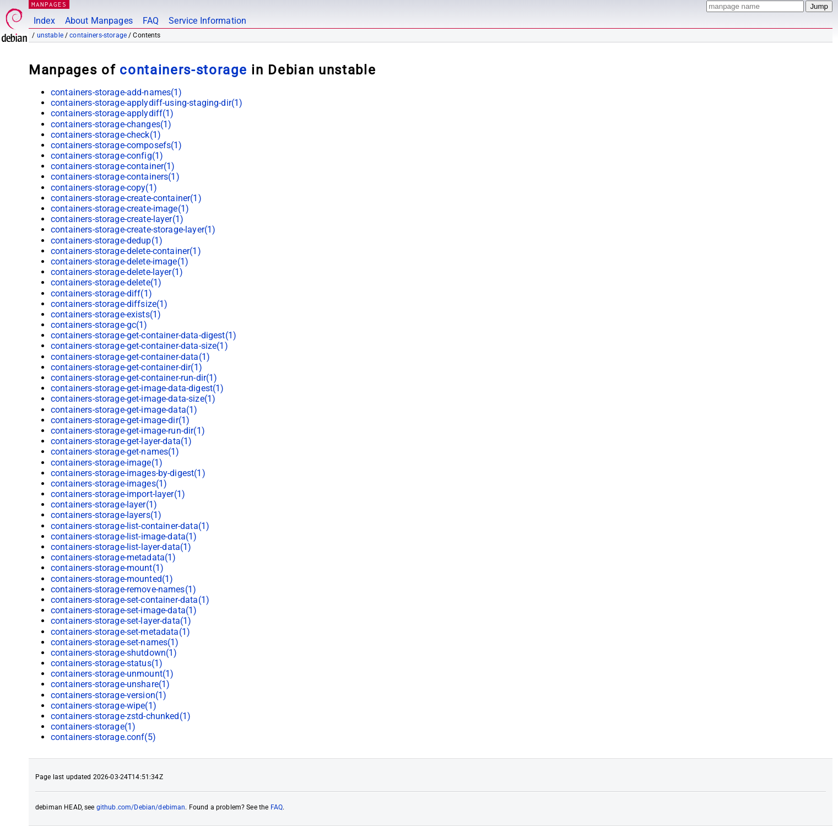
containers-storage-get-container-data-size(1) (139, 346)
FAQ (151, 20)
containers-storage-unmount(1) (112, 673)
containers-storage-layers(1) (106, 515)
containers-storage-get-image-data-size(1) (133, 398)
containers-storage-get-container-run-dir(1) (134, 377)
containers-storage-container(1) (113, 166)
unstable (50, 35)
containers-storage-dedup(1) (107, 240)
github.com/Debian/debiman (141, 807)
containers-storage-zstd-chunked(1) (121, 716)
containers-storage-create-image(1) (120, 208)
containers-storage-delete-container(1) (126, 251)
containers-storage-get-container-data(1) (130, 357)
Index (44, 20)
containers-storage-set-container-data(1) (130, 600)
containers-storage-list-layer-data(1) (121, 547)
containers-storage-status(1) (107, 663)
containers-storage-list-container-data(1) (130, 526)
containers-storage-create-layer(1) (117, 219)
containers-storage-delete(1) (106, 282)
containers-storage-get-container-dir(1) (126, 367)
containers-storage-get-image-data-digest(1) (137, 388)
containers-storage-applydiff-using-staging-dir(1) (146, 103)
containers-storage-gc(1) (99, 325)
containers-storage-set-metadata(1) (120, 632)
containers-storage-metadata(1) (113, 557)
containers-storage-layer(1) (104, 504)
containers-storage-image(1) (107, 462)
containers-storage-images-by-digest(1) (128, 473)
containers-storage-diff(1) (101, 293)
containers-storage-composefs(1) (116, 145)
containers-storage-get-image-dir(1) (120, 420)
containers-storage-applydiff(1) (112, 113)
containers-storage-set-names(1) (115, 642)
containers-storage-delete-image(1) (119, 261)
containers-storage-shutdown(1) (114, 652)
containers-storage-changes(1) (111, 124)
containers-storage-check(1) (106, 134)
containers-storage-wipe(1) (103, 705)
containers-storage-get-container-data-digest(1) (143, 335)
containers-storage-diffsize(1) (109, 304)
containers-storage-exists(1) (106, 314)
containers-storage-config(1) (107, 155)
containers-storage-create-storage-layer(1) (133, 229)
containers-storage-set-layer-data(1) (121, 621)
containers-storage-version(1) (108, 695)
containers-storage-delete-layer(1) (117, 272)
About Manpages (99, 20)
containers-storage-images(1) (109, 483)
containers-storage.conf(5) (103, 737)
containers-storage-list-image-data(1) (124, 536)
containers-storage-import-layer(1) (118, 494)
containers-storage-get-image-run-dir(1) (128, 430)
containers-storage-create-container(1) (126, 198)
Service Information (207, 20)
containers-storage (98, 35)
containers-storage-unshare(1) (110, 684)
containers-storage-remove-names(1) (123, 589)
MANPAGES (49, 4)
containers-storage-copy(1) (104, 187)
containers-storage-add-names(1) (116, 92)
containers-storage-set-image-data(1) (124, 610)
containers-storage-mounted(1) (112, 579)
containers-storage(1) (93, 726)
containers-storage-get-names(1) (115, 451)
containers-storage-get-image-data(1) (124, 409)
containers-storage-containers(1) (115, 176)
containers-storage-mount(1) (107, 568)
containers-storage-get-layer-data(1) (121, 441)
